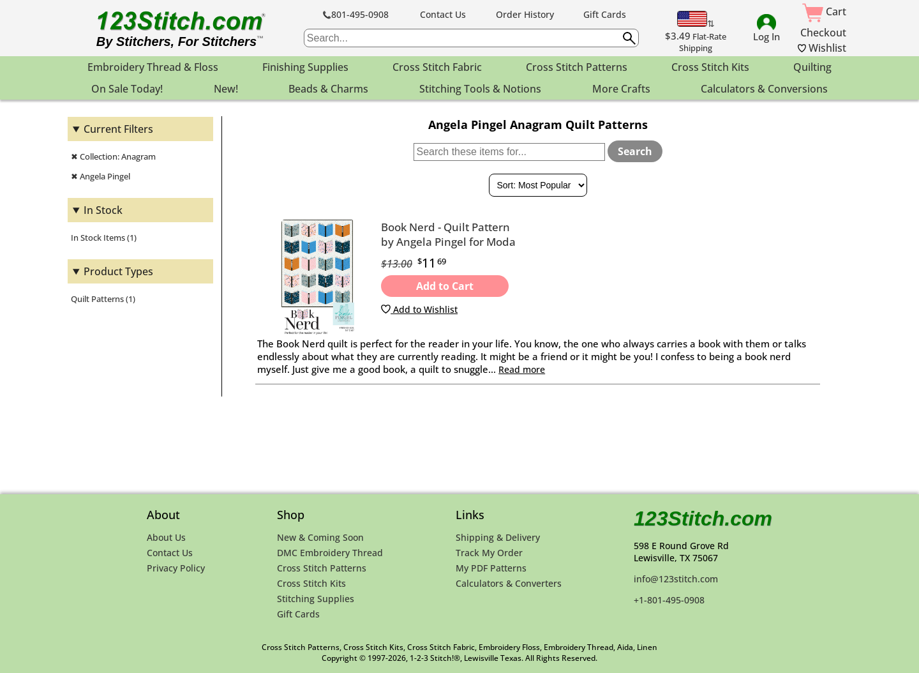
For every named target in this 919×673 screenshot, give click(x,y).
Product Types (118, 271)
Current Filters (118, 129)
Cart (824, 11)
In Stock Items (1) (104, 237)
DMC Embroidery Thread (330, 553)
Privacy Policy (176, 568)
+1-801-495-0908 (669, 600)
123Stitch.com (703, 518)
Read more (521, 369)
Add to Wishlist (419, 309)
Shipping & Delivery (498, 537)
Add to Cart (445, 286)
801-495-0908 (356, 14)
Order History (525, 14)
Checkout (823, 33)
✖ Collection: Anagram (113, 156)
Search (635, 151)
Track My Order (489, 553)
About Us (166, 537)
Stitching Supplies (315, 599)
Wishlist (822, 48)
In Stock (103, 210)
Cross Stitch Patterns (321, 568)
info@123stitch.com (676, 579)
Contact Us (443, 14)
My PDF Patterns (491, 568)
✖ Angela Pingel (100, 176)
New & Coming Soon (320, 537)
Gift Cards (604, 14)
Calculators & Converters (509, 583)
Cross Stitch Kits (311, 583)
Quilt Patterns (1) (103, 299)
